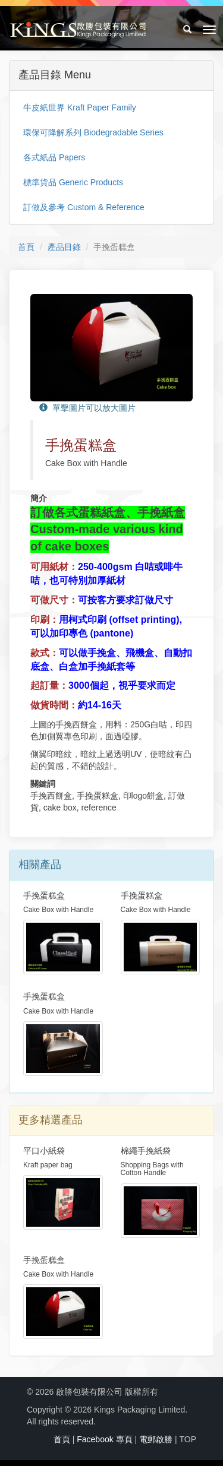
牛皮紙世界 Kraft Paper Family (79, 107)
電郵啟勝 (155, 1439)
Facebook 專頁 (104, 1439)
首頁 (26, 247)
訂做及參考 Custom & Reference (84, 207)
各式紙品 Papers (54, 157)
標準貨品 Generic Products (73, 182)
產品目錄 (64, 247)
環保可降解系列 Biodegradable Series (93, 132)
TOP (187, 1439)
